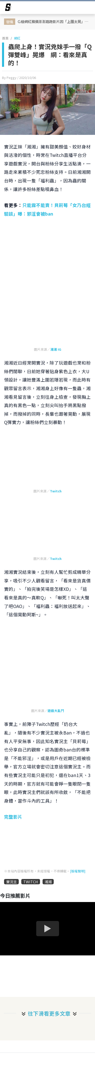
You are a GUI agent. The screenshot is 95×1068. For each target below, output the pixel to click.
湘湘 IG (55, 349)
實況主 (11, 881)
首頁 (5, 38)
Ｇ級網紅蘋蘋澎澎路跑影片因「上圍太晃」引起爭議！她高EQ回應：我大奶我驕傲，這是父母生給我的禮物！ (54, 21)
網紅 (17, 38)
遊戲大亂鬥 (56, 710)
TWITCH (30, 881)
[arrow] (8, 8)
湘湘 (48, 881)
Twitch (56, 491)
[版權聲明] (77, 871)
